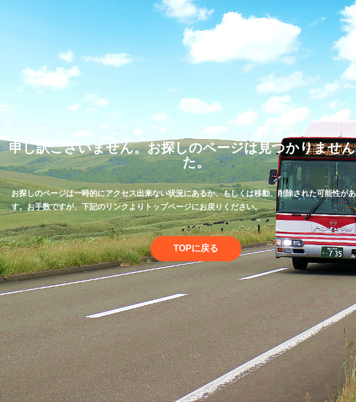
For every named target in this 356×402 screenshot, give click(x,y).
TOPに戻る (196, 248)
